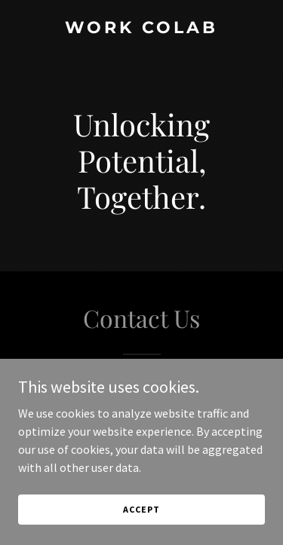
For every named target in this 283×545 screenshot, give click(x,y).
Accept (141, 509)
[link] (141, 28)
